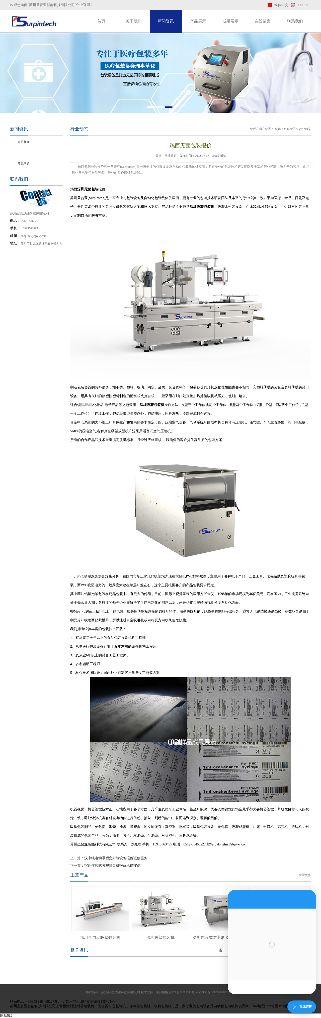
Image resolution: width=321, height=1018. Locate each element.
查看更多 (305, 875)
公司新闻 (24, 142)
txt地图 (284, 1006)
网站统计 (7, 1015)
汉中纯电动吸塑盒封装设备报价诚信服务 (115, 858)
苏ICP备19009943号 (182, 992)
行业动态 (24, 153)
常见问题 (24, 163)
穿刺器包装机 (139, 1006)
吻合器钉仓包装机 (112, 1006)
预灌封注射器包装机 (78, 1006)
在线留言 (263, 21)
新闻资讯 (166, 21)
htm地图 (272, 1006)
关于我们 (134, 21)
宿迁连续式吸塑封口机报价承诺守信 (112, 865)
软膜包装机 (163, 1006)
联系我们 (295, 21)
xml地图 (258, 1006)
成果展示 (230, 21)
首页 (101, 21)
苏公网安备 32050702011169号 (215, 992)
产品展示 (198, 21)
